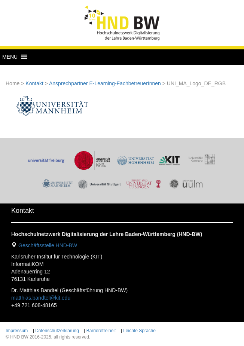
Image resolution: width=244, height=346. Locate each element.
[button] (10, 56)
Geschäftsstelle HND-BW (47, 245)
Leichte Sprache (139, 330)
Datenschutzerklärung (57, 330)
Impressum (17, 330)
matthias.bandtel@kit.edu (40, 298)
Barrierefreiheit (101, 330)
